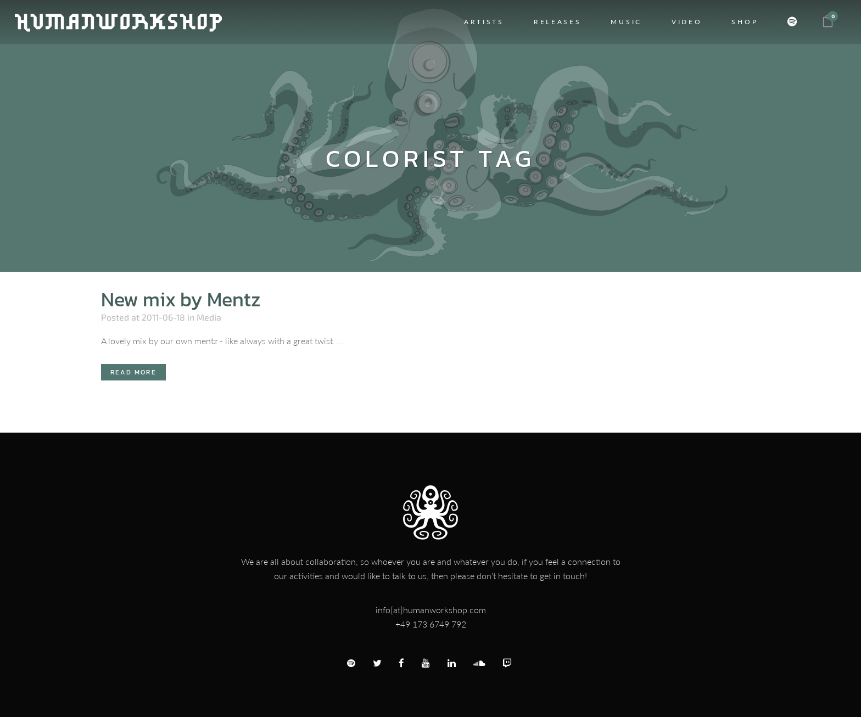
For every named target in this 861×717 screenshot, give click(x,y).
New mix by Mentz (181, 299)
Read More (133, 372)
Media (209, 317)
